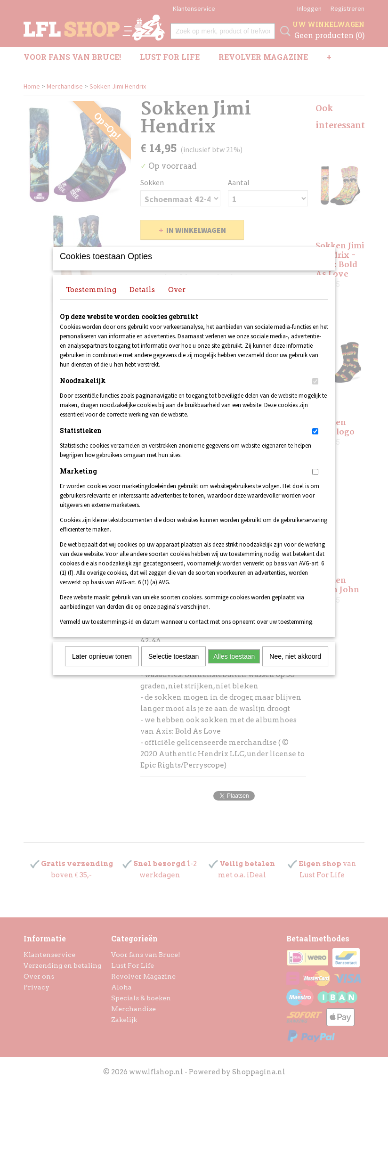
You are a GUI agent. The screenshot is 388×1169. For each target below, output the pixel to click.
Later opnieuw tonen (102, 668)
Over (177, 302)
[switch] (315, 394)
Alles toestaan (234, 668)
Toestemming (91, 302)
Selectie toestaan (173, 668)
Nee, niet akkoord (295, 668)
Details (142, 302)
